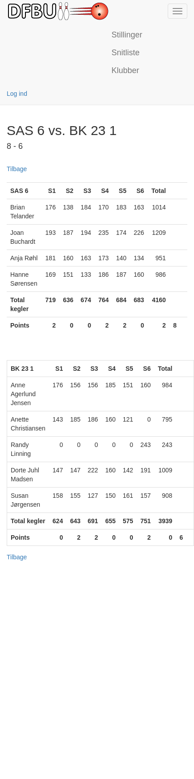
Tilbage (17, 168)
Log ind (17, 93)
